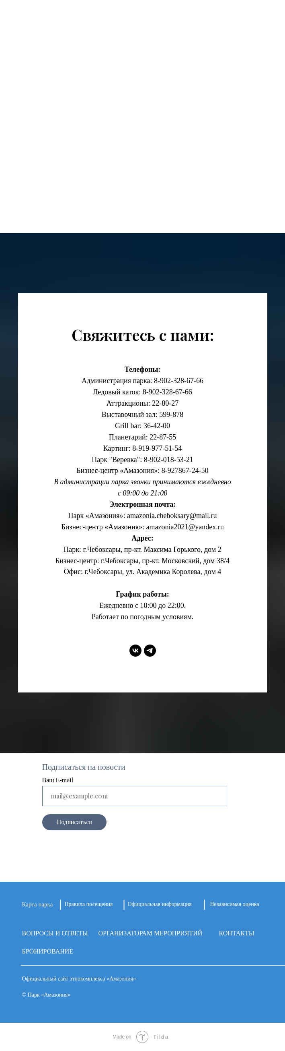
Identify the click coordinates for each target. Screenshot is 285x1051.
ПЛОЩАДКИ (142, 117)
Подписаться (74, 822)
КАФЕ (142, 167)
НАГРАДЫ (143, 183)
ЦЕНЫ (142, 200)
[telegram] (150, 651)
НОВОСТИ (142, 134)
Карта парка (37, 904)
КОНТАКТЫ (142, 216)
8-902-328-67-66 (178, 381)
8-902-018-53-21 (168, 460)
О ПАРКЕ (142, 101)
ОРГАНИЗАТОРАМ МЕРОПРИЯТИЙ (150, 933)
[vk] (135, 651)
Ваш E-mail (58, 780)
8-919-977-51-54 (157, 448)
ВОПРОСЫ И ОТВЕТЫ (55, 933)
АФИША (142, 150)
